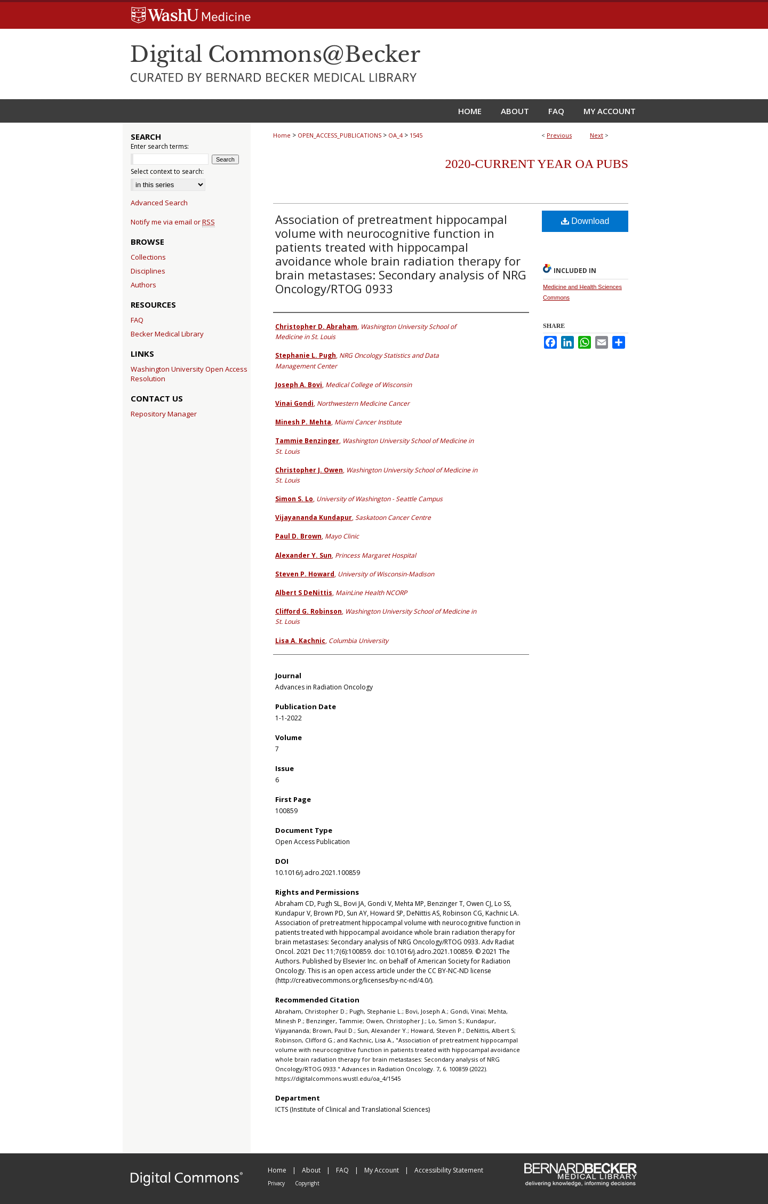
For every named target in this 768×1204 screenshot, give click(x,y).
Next (596, 135)
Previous (559, 135)
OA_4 (395, 135)
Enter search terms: (160, 146)
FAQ (137, 320)
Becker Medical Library (167, 334)
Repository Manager (164, 414)
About (312, 1170)
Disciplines (148, 271)
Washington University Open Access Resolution (189, 373)
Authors (143, 285)
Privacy (277, 1183)
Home (282, 135)
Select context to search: (167, 171)
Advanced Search (159, 202)
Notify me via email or (173, 222)
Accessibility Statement (448, 1170)
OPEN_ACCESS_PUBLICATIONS (339, 135)
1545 (416, 135)
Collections (148, 257)
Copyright (307, 1183)
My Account (382, 1170)
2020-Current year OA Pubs (536, 164)
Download (585, 221)
